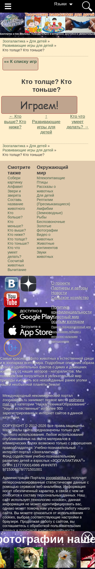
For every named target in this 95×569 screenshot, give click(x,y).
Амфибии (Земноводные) (50, 211)
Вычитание (17, 270)
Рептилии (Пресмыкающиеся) (53, 202)
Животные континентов (47, 245)
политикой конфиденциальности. (47, 530)
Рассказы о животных (46, 189)
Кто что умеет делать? (14, 252)
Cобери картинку (15, 180)
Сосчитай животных (16, 263)
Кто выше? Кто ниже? (17, 232)
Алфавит (15, 187)
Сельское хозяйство (70, 297)
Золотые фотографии (47, 228)
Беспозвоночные (51, 222)
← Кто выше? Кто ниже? (15, 121)
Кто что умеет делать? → (78, 121)
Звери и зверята (14, 193)
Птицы (42, 182)
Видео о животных (45, 237)
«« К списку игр (20, 61)
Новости (59, 293)
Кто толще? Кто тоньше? (18, 241)
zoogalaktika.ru (58, 478)
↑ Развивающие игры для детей (46, 124)
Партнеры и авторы (69, 288)
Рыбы (42, 217)
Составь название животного (16, 204)
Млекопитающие (51, 178)
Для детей (45, 195)
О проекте (60, 283)
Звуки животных (45, 254)
